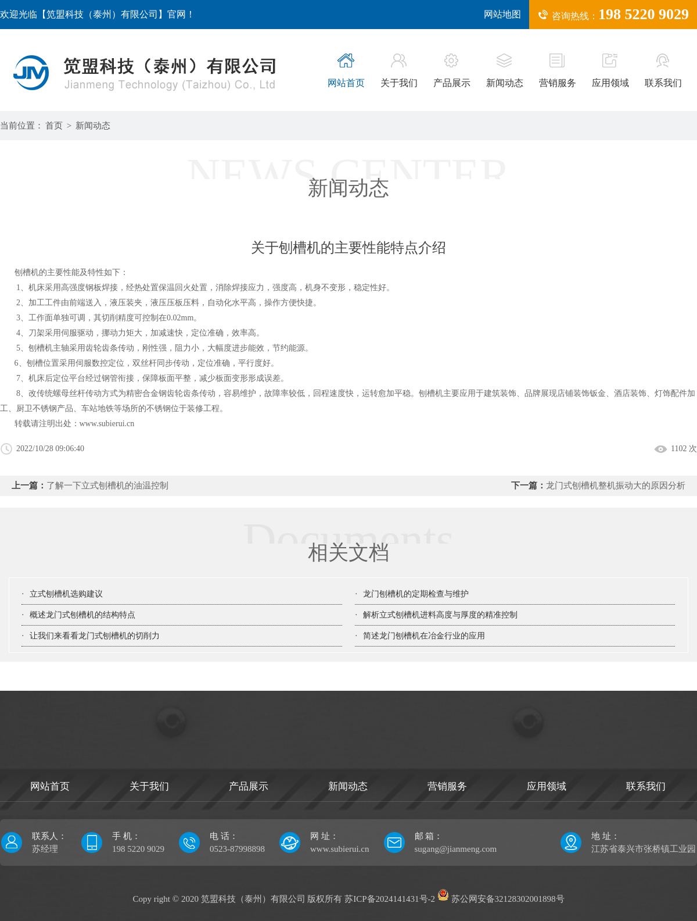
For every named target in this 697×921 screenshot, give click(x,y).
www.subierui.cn (107, 423)
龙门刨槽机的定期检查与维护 (416, 594)
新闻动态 (504, 70)
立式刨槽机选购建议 (66, 594)
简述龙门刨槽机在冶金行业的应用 (424, 635)
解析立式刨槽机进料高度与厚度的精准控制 (440, 615)
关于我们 (399, 70)
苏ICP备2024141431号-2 (389, 899)
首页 (54, 125)
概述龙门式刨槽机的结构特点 (82, 615)
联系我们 (663, 70)
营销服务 (557, 70)
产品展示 (451, 70)
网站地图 (502, 14)
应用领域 (610, 70)
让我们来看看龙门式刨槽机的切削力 (95, 635)
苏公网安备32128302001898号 (501, 899)
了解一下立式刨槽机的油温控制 (107, 485)
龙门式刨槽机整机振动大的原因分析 (615, 485)
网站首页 (346, 70)
